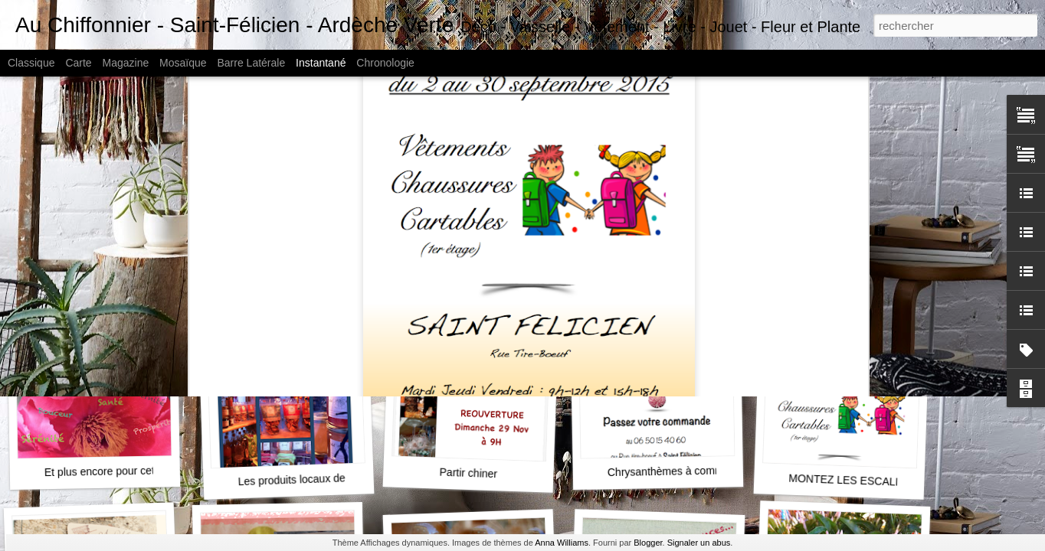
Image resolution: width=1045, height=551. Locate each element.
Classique (31, 63)
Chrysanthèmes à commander (680, 471)
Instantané (321, 63)
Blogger (648, 542)
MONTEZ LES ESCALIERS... (858, 480)
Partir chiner (468, 473)
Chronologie (385, 63)
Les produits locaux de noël (303, 479)
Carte (78, 63)
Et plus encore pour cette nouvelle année (142, 470)
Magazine (126, 63)
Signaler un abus (699, 542)
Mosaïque (182, 63)
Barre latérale (251, 63)
